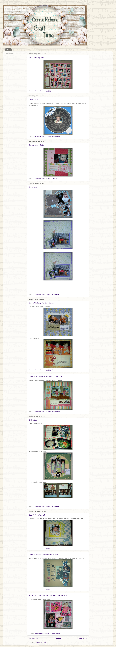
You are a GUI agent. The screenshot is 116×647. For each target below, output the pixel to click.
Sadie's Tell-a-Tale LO (37, 515)
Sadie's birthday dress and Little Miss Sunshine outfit (48, 596)
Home (8, 50)
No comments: (56, 136)
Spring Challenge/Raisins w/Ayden (41, 303)
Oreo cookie (33, 99)
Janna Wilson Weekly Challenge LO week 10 (45, 376)
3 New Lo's (33, 420)
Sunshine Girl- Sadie (36, 145)
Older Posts (82, 638)
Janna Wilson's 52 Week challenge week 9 (44, 555)
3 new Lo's (33, 187)
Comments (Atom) (41, 642)
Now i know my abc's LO (38, 57)
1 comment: (55, 91)
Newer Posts (34, 638)
